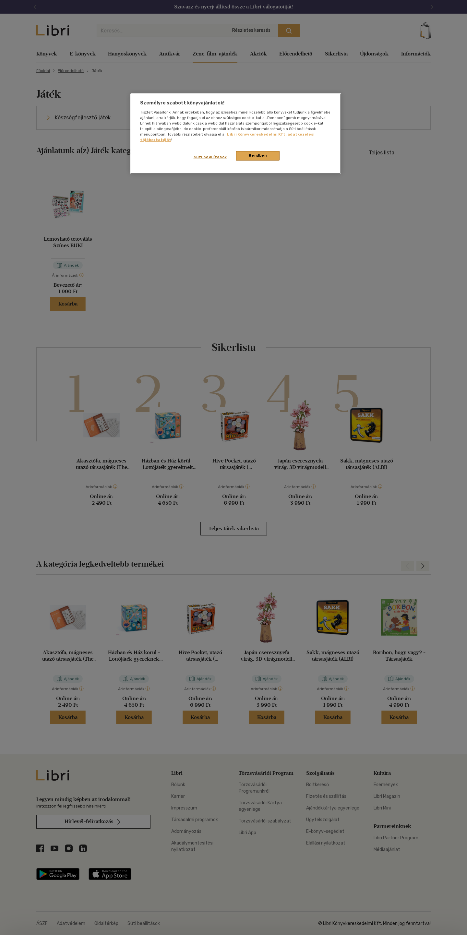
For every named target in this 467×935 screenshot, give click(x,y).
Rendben (258, 155)
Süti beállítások (210, 157)
